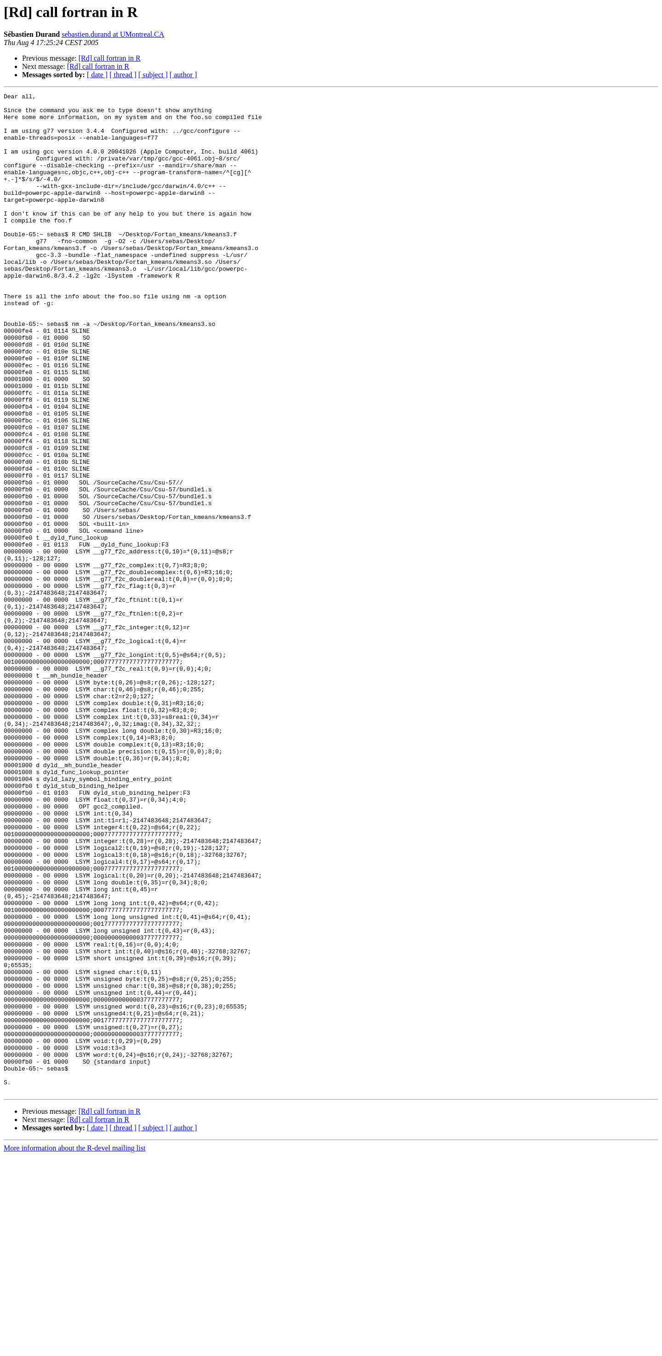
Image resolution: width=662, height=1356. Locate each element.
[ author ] (183, 75)
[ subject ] (153, 75)
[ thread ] (123, 75)
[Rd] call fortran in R (110, 58)
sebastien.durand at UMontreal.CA (113, 34)
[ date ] (97, 75)
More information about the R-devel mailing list (74, 1348)
